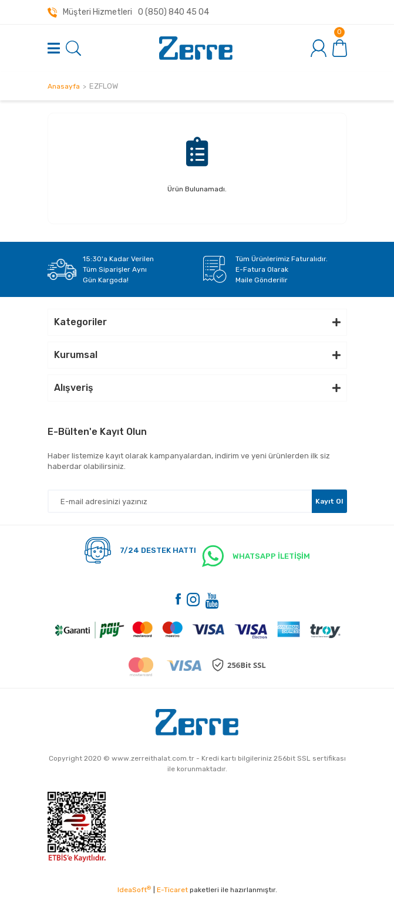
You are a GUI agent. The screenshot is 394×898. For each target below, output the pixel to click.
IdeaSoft (134, 889)
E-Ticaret (172, 890)
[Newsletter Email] (197, 501)
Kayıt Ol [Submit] (329, 501)
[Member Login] (319, 48)
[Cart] (339, 47)
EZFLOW (103, 86)
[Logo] (196, 48)
